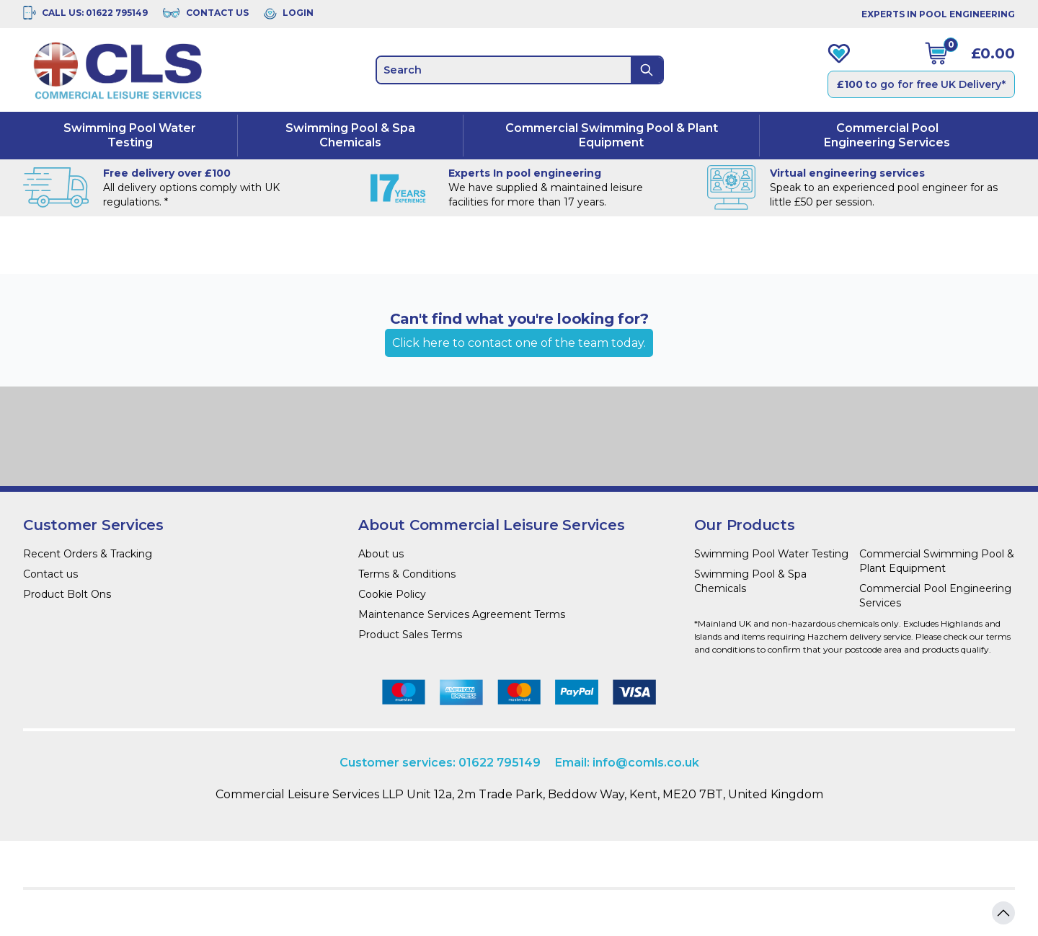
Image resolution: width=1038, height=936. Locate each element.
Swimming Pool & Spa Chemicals (350, 135)
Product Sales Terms (410, 634)
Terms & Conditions (407, 574)
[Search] (646, 70)
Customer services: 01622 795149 (440, 762)
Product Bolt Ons (67, 594)
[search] (503, 70)
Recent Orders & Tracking (87, 553)
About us (381, 553)
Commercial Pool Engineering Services (887, 135)
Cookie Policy (392, 594)
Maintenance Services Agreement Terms (461, 614)
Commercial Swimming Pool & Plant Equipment (611, 135)
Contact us (50, 574)
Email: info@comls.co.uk (627, 762)
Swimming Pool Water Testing (129, 135)
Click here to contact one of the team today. (519, 343)
